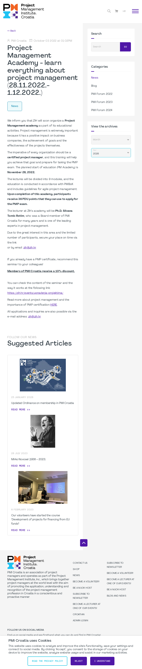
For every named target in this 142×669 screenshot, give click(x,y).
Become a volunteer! (86, 582)
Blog (94, 86)
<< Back (11, 31)
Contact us (80, 563)
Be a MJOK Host (82, 588)
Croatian (78, 614)
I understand (102, 661)
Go (125, 47)
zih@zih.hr (29, 247)
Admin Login (80, 621)
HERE (53, 305)
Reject (79, 661)
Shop (76, 569)
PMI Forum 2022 (101, 94)
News (94, 78)
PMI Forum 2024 (101, 110)
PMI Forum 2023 (102, 102)
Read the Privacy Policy (47, 661)
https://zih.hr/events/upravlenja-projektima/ (35, 293)
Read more (18, 409)
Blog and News (116, 596)
